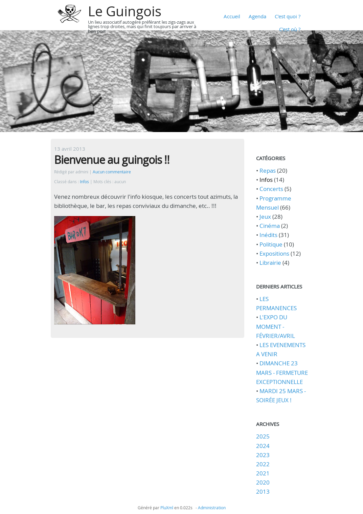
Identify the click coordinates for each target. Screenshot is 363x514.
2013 (263, 491)
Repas (267, 170)
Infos (84, 181)
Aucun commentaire (112, 171)
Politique (270, 244)
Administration (212, 507)
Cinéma (269, 226)
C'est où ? (289, 29)
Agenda (257, 16)
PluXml (166, 507)
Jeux (265, 216)
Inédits (268, 235)
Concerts (271, 189)
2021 (263, 473)
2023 (263, 455)
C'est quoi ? (287, 16)
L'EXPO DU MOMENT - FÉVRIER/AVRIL (275, 326)
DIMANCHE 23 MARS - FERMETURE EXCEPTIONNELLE (282, 372)
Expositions (274, 253)
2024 (263, 446)
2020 (263, 482)
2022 (263, 464)
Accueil (232, 16)
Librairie (270, 262)
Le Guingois (124, 11)
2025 (263, 436)
